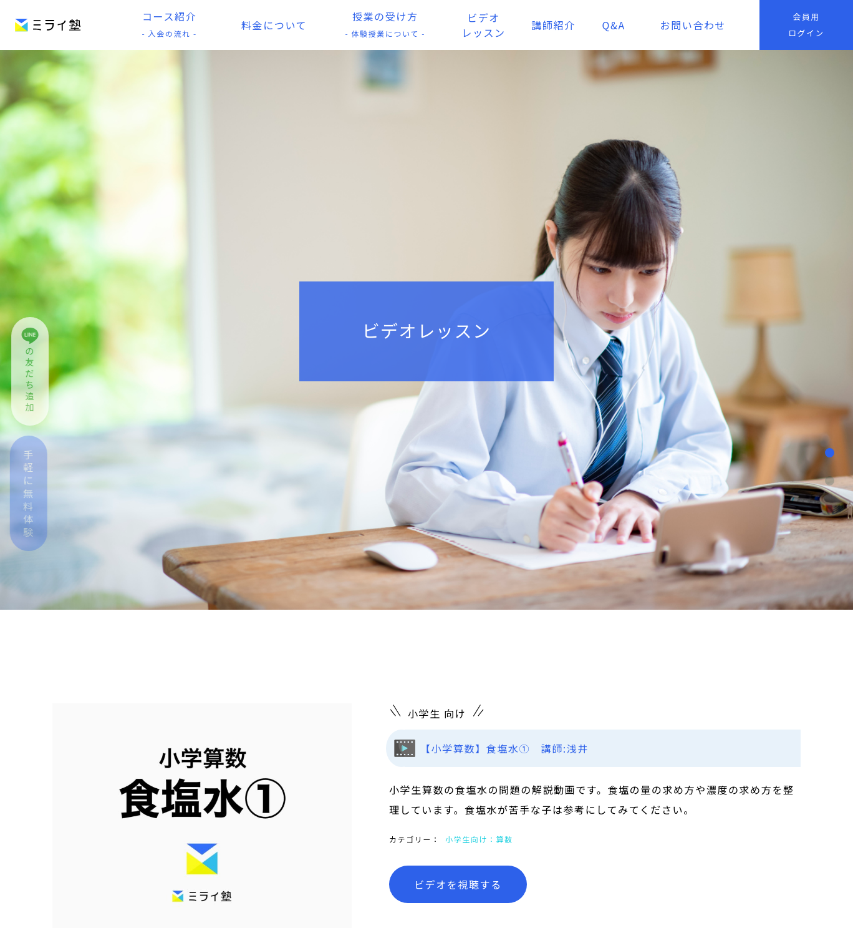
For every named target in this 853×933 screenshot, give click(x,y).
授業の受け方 (385, 25)
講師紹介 (553, 24)
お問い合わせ (693, 24)
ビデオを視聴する (458, 884)
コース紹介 (169, 25)
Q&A (613, 24)
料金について (274, 24)
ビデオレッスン (483, 25)
